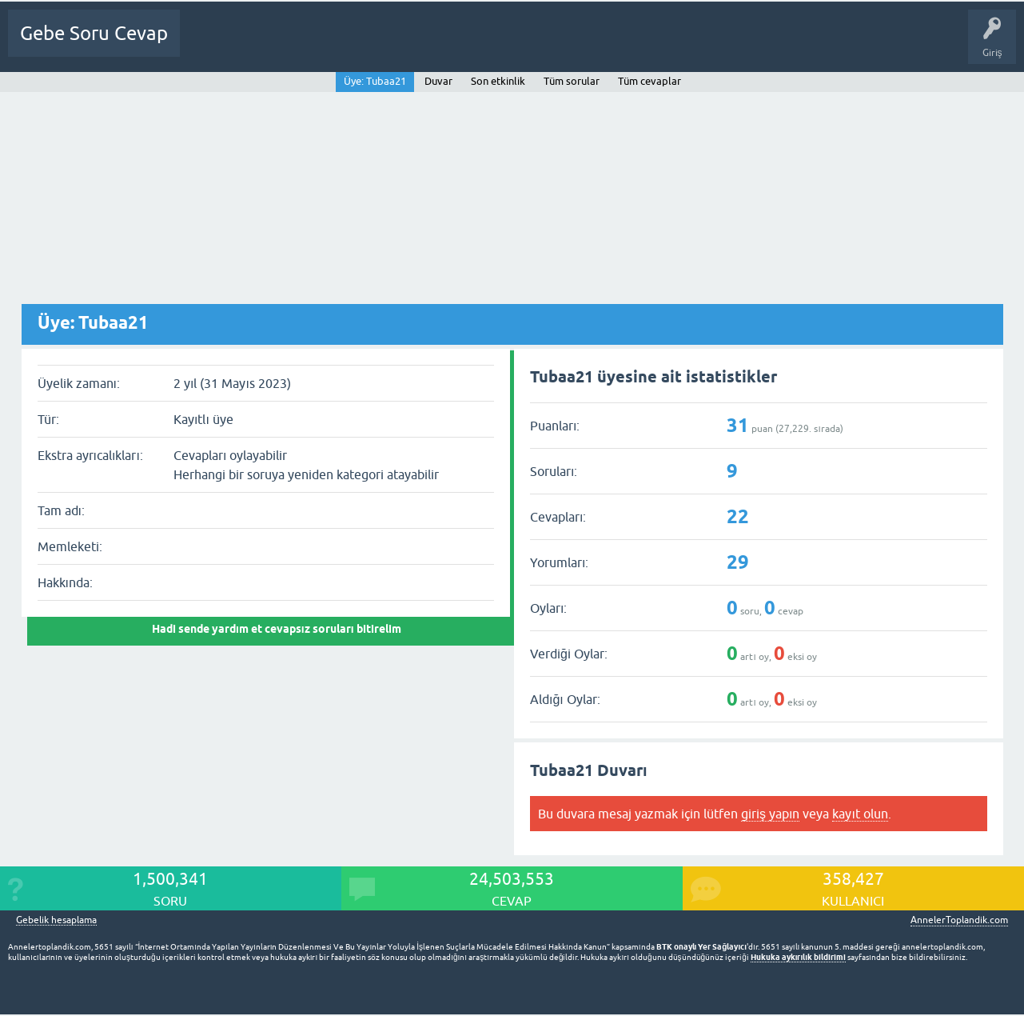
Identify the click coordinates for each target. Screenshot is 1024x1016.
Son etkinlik (498, 81)
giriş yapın (770, 813)
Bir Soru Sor (495, 44)
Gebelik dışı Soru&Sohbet (596, 44)
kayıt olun (859, 813)
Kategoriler (378, 44)
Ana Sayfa (212, 44)
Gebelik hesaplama (56, 920)
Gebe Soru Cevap (94, 33)
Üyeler (436, 44)
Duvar (438, 81)
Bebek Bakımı (704, 44)
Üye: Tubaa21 (375, 81)
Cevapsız (317, 44)
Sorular (265, 44)
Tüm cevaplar (649, 81)
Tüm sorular (572, 81)
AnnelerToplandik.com (959, 920)
